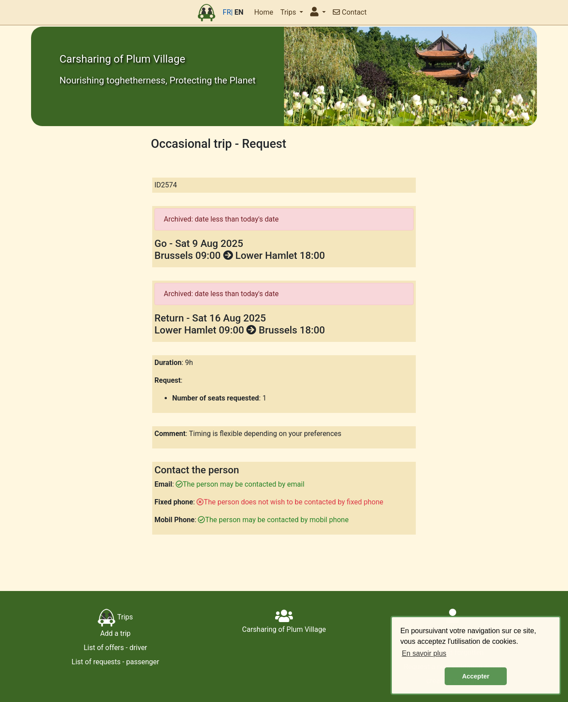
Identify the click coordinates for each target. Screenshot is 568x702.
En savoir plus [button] (424, 653)
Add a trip (115, 633)
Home (263, 12)
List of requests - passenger (115, 662)
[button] (318, 12)
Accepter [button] (475, 676)
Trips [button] (289, 12)
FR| (228, 12)
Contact (350, 12)
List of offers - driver (115, 647)
